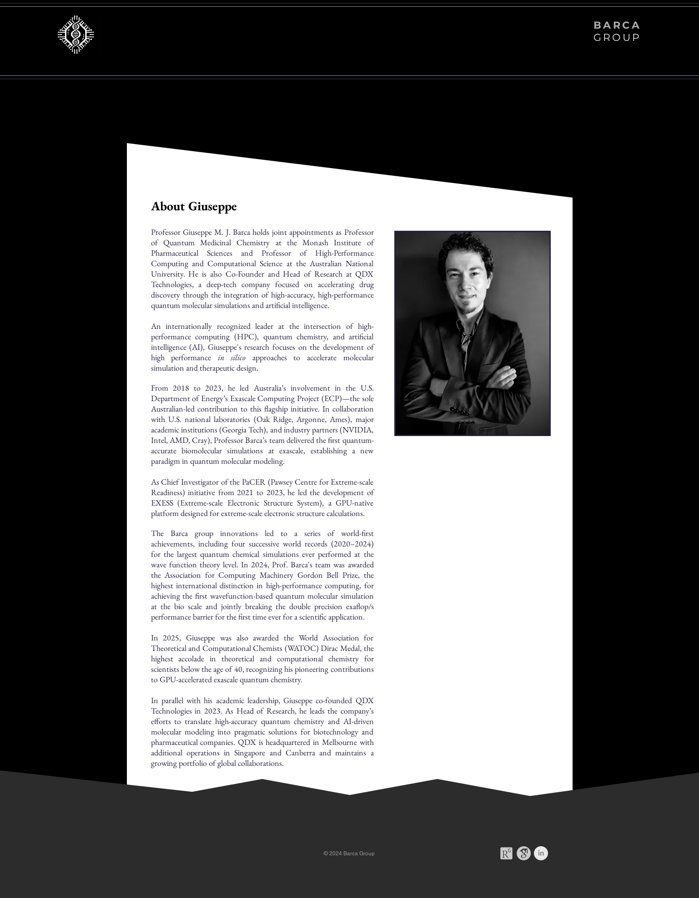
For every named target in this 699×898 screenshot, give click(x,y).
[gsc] (524, 853)
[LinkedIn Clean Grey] (541, 853)
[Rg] (506, 853)
